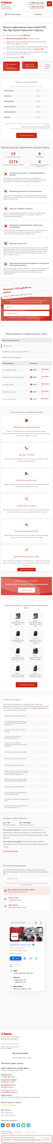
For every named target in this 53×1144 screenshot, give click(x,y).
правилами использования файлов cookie (27, 1140)
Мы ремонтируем (13, 14)
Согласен (46, 1139)
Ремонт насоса (8, 96)
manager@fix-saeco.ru (9, 1092)
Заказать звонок (26, 590)
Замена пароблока (9, 101)
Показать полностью (10, 851)
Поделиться (3, 1125)
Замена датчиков (8, 90)
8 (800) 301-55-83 (7, 1082)
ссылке (10, 1048)
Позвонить (38, 14)
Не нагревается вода (9, 370)
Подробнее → (45, 369)
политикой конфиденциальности (35, 317)
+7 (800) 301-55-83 (37, 3)
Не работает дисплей (9, 392)
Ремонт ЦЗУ (7, 117)
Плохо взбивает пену (9, 399)
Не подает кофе (8, 384)
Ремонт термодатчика (10, 106)
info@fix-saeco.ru (7, 1087)
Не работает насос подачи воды (13, 377)
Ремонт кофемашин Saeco (21, 1058)
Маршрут (15, 958)
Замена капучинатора (10, 112)
